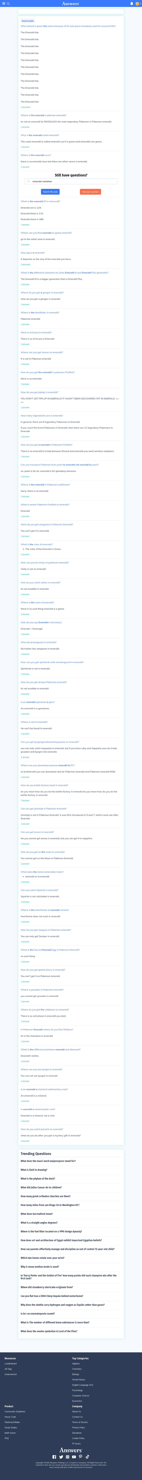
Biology (75, 1374)
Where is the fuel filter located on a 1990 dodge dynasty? (51, 1231)
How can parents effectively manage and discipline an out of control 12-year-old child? (67, 1249)
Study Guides (11, 1427)
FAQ (7, 1438)
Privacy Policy (78, 1427)
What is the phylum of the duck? (38, 1178)
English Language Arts (82, 1385)
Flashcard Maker (12, 1422)
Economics (77, 1401)
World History (78, 1379)
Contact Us (77, 1417)
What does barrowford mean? (37, 1213)
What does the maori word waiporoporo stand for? (48, 1161)
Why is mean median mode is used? (40, 1266)
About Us (76, 1411)
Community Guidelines (15, 1411)
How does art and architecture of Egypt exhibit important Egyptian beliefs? (61, 1240)
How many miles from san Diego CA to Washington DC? (50, 1205)
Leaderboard (11, 1363)
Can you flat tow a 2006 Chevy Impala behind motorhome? (52, 1296)
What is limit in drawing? (34, 1169)
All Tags (8, 1369)
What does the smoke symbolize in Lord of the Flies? (49, 1331)
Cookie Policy (78, 1438)
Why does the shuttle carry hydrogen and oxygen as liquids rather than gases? (63, 1304)
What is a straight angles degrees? (39, 1222)
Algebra (75, 1363)
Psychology (77, 1390)
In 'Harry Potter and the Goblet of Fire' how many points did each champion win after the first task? (69, 1277)
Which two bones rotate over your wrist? (42, 1258)
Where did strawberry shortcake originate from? (47, 1287)
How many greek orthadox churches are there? (45, 1196)
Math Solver (10, 1433)
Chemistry (77, 1369)
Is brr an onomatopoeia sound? (38, 1313)
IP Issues (76, 1443)
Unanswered (11, 1374)
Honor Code (10, 1417)
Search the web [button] (50, 192)
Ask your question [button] (90, 192)
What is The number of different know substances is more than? (55, 1322)
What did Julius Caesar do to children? (41, 1187)
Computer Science (80, 1395)
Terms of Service (80, 1422)
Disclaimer (77, 1433)
